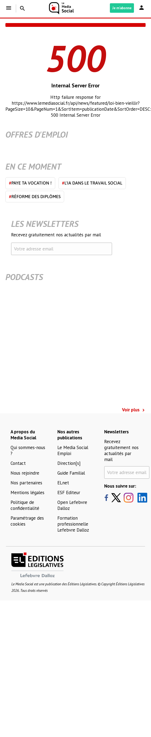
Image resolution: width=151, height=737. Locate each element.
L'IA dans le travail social (92, 182)
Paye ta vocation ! (30, 182)
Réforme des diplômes (35, 196)
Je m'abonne (122, 8)
